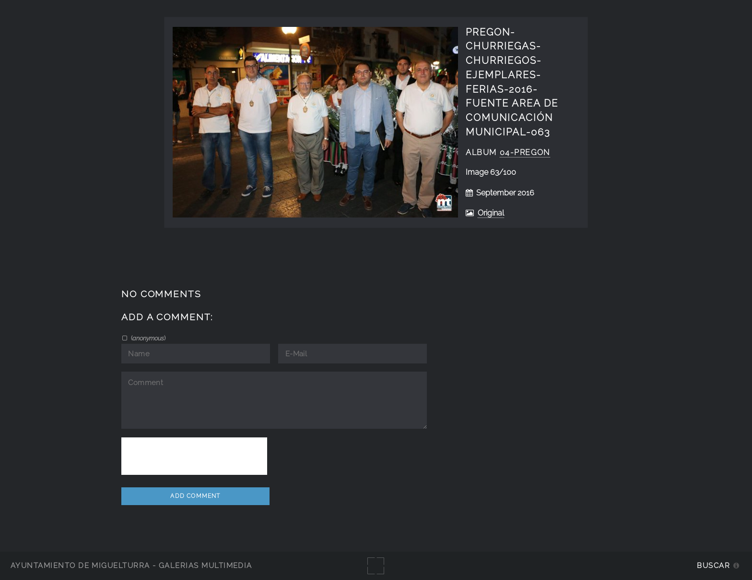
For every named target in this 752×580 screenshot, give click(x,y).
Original (491, 213)
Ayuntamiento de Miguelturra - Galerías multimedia (131, 565)
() (147, 338)
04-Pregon (525, 152)
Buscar (713, 565)
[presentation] (194, 456)
